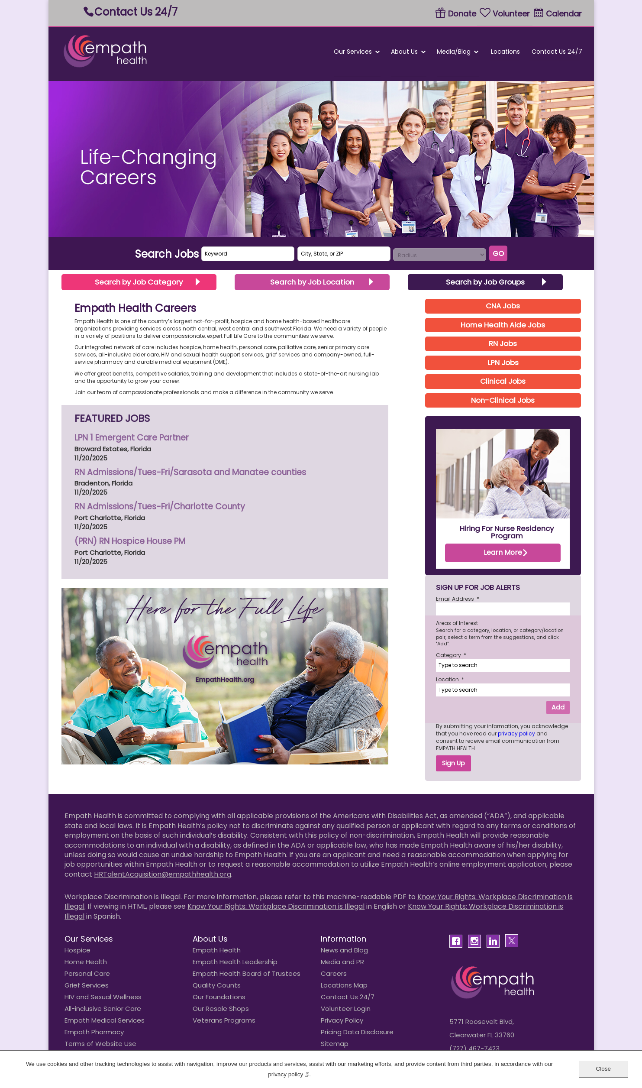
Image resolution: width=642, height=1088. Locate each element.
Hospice (77, 950)
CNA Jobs (503, 306)
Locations (505, 51)
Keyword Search (201, 246)
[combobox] (343, 253)
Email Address (457, 599)
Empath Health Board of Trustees (246, 973)
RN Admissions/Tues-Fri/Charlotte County (159, 506)
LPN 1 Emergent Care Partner (131, 438)
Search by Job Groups (485, 282)
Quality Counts (217, 985)
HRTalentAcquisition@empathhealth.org (162, 874)
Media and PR (342, 961)
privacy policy (517, 733)
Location (450, 679)
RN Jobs (503, 343)
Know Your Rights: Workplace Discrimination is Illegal (276, 906)
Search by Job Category (139, 282)
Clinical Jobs (503, 381)
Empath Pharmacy (94, 1031)
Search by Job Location (312, 282)
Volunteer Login (346, 1008)
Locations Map (344, 985)
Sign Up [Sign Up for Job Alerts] (453, 763)
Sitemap (334, 1043)
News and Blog (344, 950)
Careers (334, 973)
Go (498, 253)
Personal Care (87, 973)
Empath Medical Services (105, 1020)
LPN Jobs (503, 362)
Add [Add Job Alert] (558, 707)
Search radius (393, 248)
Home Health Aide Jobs (503, 325)
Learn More (503, 552)
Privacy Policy (342, 1020)
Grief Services (87, 985)
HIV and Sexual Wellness (103, 996)
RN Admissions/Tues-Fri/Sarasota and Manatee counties (190, 472)
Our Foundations (219, 996)
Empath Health (217, 950)
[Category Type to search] (503, 665)
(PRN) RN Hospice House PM (129, 541)
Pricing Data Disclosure (357, 1031)
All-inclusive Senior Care (103, 1008)
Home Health (86, 961)
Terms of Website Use (100, 1043)
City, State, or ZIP (297, 246)
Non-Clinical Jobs (503, 400)
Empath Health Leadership (235, 961)
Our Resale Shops (221, 1008)
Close (603, 1068)
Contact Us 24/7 (135, 12)
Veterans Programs (224, 1020)
